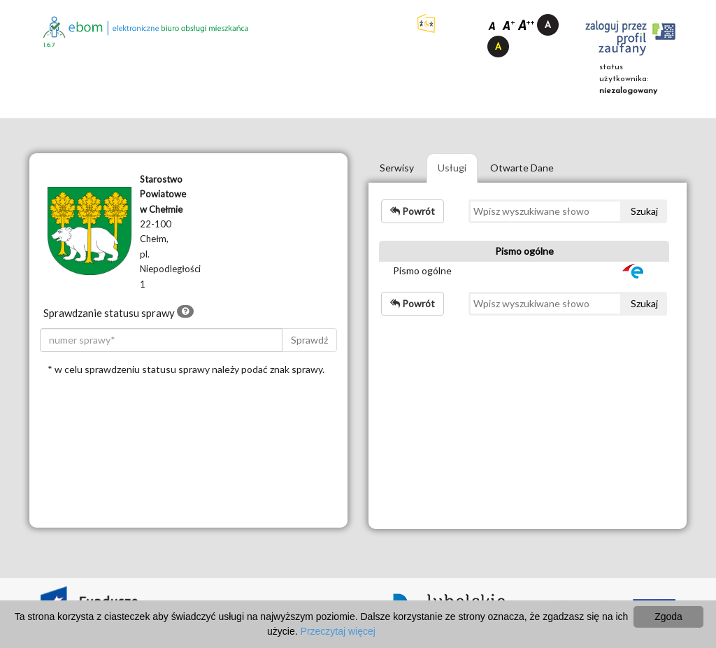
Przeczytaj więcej (338, 631)
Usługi (452, 168)
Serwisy (397, 168)
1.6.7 (49, 45)
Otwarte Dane (522, 168)
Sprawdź (309, 340)
